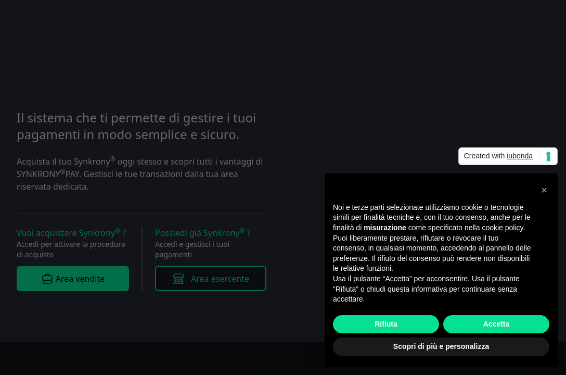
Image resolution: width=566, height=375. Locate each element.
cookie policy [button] (502, 227)
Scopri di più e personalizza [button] (441, 346)
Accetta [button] (496, 324)
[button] (544, 190)
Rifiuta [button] (386, 324)
